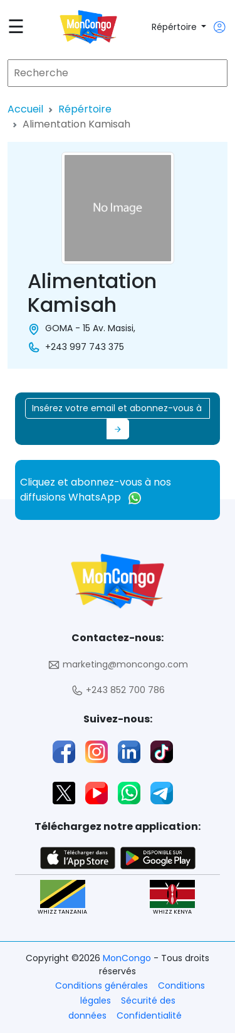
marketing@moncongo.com (118, 664)
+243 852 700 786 (118, 690)
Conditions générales (101, 985)
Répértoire (175, 27)
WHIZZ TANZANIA (62, 898)
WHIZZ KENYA (172, 898)
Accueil (25, 109)
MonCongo (128, 958)
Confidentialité (149, 1015)
